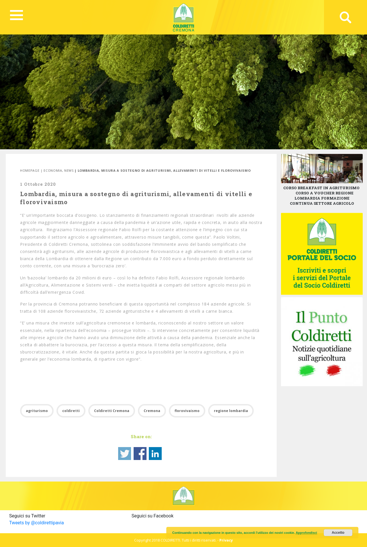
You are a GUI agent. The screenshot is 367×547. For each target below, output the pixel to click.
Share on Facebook (140, 453)
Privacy (226, 540)
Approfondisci (306, 532)
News (69, 170)
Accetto (338, 533)
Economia (53, 170)
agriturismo (37, 410)
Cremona (152, 410)
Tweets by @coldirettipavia (36, 522)
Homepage (29, 170)
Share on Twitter (124, 453)
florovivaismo (187, 410)
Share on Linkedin (155, 453)
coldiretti (71, 410)
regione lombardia (231, 410)
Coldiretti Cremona (111, 410)
